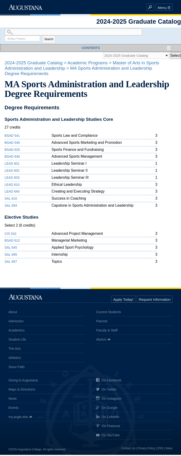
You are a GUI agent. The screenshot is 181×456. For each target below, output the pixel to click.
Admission (16, 322)
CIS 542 (10, 235)
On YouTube (108, 436)
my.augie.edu (18, 418)
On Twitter (106, 391)
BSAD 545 (12, 144)
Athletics (14, 359)
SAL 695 (10, 256)
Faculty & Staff (107, 331)
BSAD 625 (12, 151)
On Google (107, 409)
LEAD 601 (12, 165)
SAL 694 (10, 207)
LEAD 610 (12, 186)
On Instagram (109, 400)
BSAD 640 (12, 158)
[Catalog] (133, 56)
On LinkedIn (107, 418)
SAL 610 (10, 199)
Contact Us (128, 449)
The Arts (14, 350)
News (12, 400)
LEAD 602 (12, 172)
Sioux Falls (16, 368)
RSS (160, 449)
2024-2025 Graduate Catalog (34, 63)
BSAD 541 (12, 137)
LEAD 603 (12, 179)
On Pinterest (108, 427)
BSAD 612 (12, 242)
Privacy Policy (146, 449)
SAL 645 (10, 249)
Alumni (101, 340)
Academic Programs (87, 63)
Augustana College (25, 7)
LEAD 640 (12, 193)
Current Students (108, 313)
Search (48, 40)
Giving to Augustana (23, 381)
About (12, 313)
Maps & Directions (21, 390)
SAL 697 (10, 263)
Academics (16, 331)
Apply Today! (123, 301)
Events (13, 409)
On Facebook (108, 382)
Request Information (154, 301)
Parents (101, 322)
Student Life (17, 340)
